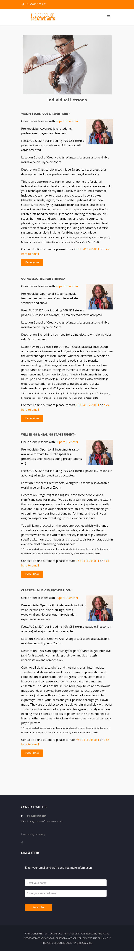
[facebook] (22, 843)
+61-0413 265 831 (35, 4)
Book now (32, 262)
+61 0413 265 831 (87, 249)
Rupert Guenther (67, 121)
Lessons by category (33, 834)
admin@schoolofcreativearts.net (43, 821)
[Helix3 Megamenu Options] (108, 17)
